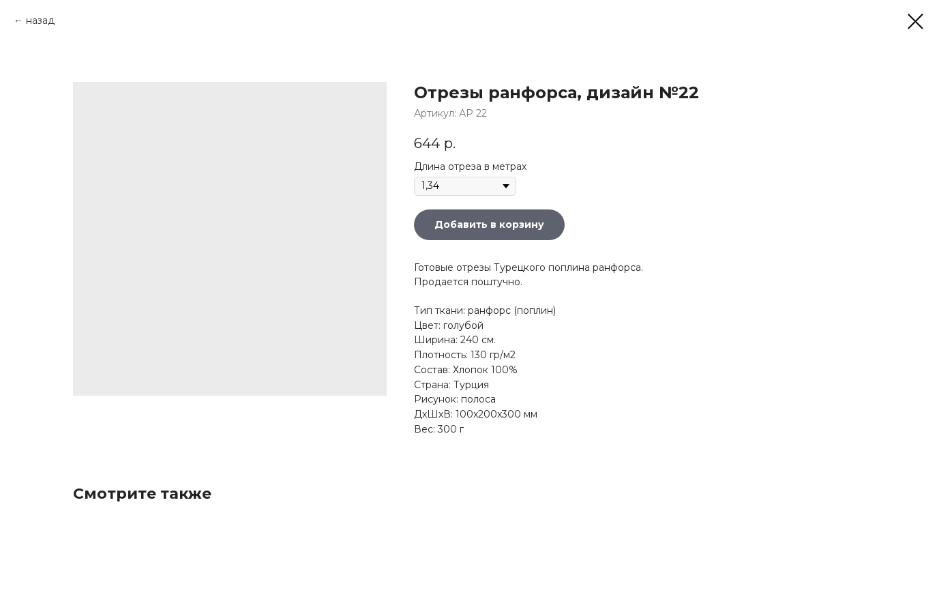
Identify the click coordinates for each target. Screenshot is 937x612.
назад (40, 20)
